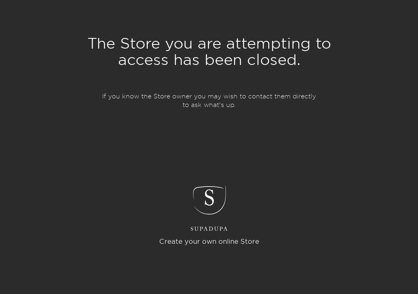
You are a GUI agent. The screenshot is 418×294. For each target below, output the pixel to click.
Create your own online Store (209, 241)
